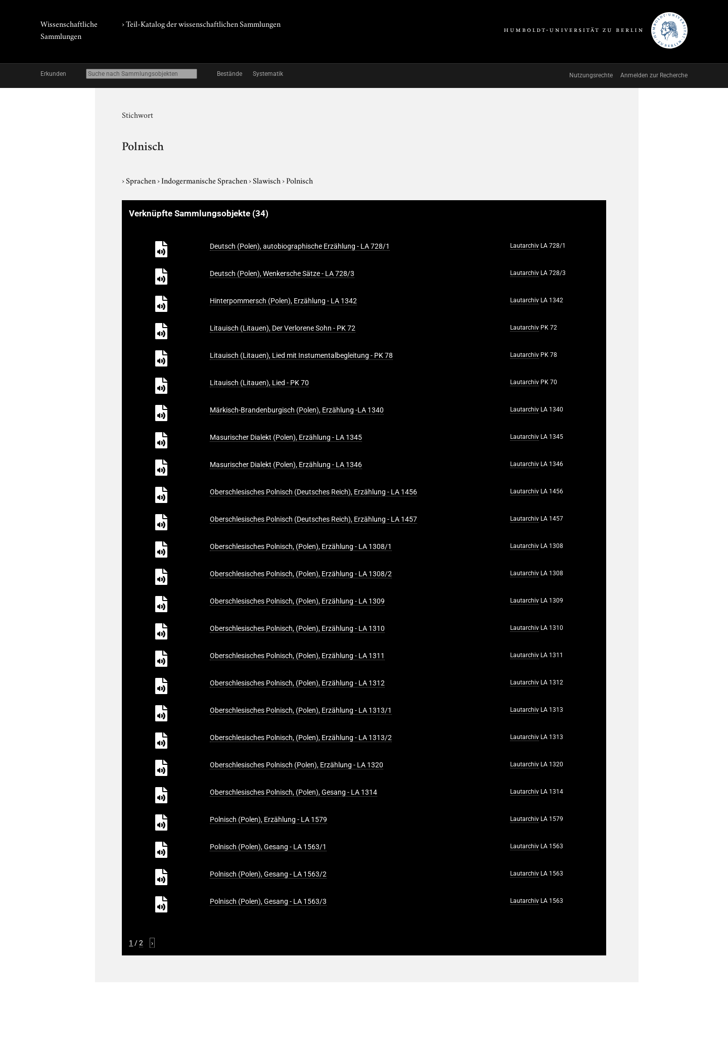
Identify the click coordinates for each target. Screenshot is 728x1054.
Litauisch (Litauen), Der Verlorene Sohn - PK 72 (282, 328)
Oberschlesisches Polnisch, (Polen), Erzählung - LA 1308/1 (301, 546)
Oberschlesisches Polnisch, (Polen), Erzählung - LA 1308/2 (301, 574)
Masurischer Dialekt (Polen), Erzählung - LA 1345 (286, 437)
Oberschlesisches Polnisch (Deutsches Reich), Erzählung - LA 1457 (313, 519)
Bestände (229, 73)
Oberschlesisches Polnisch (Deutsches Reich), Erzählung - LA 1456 (313, 492)
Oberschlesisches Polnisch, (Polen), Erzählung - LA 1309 (297, 601)
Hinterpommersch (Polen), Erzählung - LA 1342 (283, 301)
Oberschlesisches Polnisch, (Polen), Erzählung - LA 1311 (297, 656)
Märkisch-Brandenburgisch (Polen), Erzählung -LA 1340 (297, 410)
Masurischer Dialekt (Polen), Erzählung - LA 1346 (286, 465)
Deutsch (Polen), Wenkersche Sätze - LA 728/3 (282, 273)
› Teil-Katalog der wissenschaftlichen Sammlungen (201, 23)
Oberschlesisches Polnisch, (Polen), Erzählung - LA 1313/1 (301, 710)
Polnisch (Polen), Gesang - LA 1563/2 (268, 874)
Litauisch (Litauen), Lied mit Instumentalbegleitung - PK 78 (301, 355)
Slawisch (267, 180)
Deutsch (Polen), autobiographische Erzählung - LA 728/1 (300, 246)
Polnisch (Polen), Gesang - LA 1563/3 (268, 901)
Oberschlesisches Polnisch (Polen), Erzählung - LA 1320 (296, 765)
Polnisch (299, 180)
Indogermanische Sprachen (205, 180)
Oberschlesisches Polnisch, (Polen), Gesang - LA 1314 (293, 792)
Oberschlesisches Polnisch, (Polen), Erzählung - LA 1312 (297, 683)
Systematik (268, 73)
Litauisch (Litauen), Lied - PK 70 (259, 383)
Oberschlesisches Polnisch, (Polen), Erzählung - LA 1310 (297, 628)
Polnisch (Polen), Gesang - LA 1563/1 (268, 847)
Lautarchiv (524, 245)
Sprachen (141, 180)
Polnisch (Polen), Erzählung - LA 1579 (268, 819)
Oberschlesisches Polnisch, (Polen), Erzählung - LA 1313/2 (301, 738)
